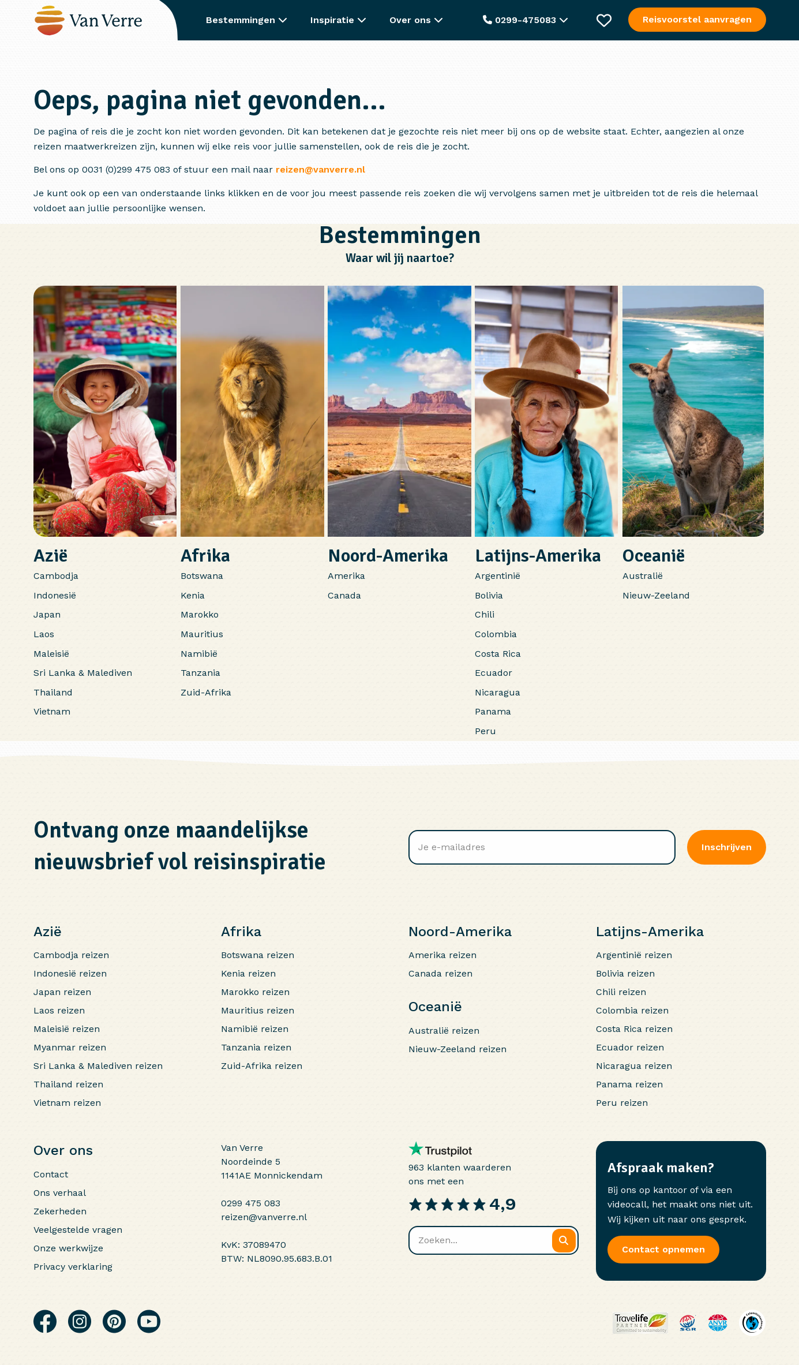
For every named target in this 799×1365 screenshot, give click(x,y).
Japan (47, 614)
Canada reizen (440, 973)
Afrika (205, 555)
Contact (50, 1174)
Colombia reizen (632, 1010)
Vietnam (51, 711)
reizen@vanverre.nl (320, 169)
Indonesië (54, 595)
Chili (484, 614)
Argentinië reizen (634, 954)
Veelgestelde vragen (77, 1229)
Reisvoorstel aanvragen (697, 19)
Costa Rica (498, 653)
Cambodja (55, 575)
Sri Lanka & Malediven (82, 672)
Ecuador (493, 672)
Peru (485, 730)
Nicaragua (497, 692)
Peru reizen (622, 1102)
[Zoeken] (564, 1240)
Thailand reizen (68, 1084)
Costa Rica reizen (634, 1028)
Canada (344, 595)
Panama (493, 711)
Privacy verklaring (72, 1266)
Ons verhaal (59, 1192)
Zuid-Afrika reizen (261, 1065)
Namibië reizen (254, 1028)
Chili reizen (621, 991)
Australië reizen (443, 1030)
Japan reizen (62, 991)
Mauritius (202, 634)
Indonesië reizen (70, 973)
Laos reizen (59, 1010)
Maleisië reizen (66, 1028)
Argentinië (497, 575)
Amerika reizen (442, 954)
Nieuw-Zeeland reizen (457, 1049)
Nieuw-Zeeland (656, 595)
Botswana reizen (257, 954)
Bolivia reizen (625, 973)
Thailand (53, 692)
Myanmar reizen (69, 1047)
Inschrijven (727, 847)
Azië (50, 555)
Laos (43, 634)
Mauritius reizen (257, 1010)
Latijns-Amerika (538, 555)
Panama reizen (629, 1084)
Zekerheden (60, 1211)
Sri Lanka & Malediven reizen (98, 1065)
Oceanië (653, 555)
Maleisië (51, 653)
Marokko (200, 614)
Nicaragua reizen (634, 1065)
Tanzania (200, 672)
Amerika (346, 575)
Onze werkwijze (68, 1248)
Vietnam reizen (67, 1102)
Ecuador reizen (630, 1047)
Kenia (193, 595)
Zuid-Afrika (206, 692)
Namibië (199, 653)
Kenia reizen (248, 973)
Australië (642, 575)
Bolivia (489, 595)
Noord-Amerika (388, 555)
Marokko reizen (255, 991)
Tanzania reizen (256, 1047)
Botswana (202, 575)
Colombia (496, 634)
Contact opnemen (663, 1249)
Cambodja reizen (71, 954)
